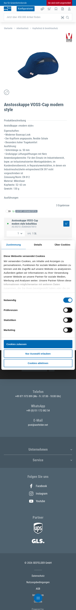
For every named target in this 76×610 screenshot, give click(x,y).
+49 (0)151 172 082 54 (38, 410)
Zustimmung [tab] (13, 244)
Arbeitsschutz (22, 28)
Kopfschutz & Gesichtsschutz (45, 28)
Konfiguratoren (25, 8)
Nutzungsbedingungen (38, 582)
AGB (38, 588)
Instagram (38, 494)
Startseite (8, 28)
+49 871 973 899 (24, 396)
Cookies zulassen (16, 344)
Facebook (38, 486)
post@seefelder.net (38, 424)
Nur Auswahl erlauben (38, 353)
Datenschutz (38, 575)
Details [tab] (38, 244)
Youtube (37, 501)
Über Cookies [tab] (62, 244)
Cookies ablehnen (38, 363)
